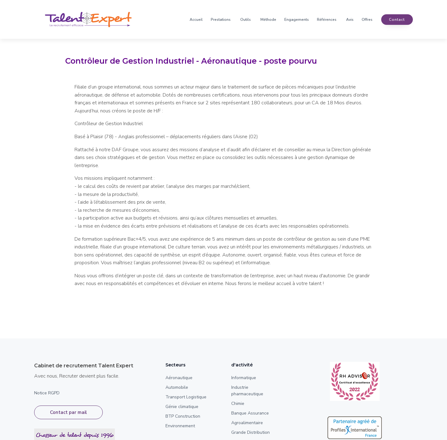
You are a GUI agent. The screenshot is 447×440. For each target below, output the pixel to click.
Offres (367, 19)
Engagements (296, 19)
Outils (245, 19)
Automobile (176, 387)
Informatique (243, 378)
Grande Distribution (250, 432)
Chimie (237, 403)
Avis (350, 19)
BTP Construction (182, 416)
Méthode (268, 19)
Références (326, 19)
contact (397, 19)
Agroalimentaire (247, 423)
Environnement (180, 426)
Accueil (196, 19)
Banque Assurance (250, 413)
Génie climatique (181, 407)
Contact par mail (68, 412)
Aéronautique (178, 378)
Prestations (221, 19)
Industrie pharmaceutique (247, 390)
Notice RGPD (47, 393)
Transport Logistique (185, 397)
